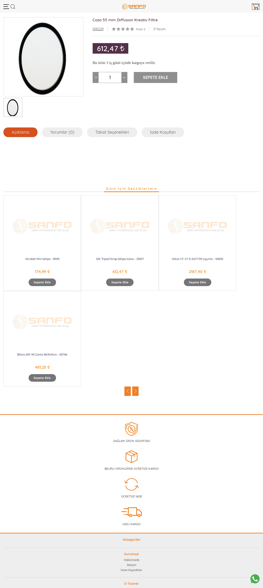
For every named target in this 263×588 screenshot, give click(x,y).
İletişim (131, 469)
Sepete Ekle (35, 282)
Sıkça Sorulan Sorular (131, 494)
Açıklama (20, 132)
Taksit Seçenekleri (112, 132)
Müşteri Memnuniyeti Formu (131, 499)
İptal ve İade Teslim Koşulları (131, 514)
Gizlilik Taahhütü (131, 504)
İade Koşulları (163, 132)
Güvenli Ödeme (131, 509)
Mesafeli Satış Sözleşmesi (131, 519)
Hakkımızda (131, 464)
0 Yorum (159, 29)
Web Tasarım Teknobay (132, 581)
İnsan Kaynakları (131, 474)
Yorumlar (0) (62, 132)
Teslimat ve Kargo (131, 524)
